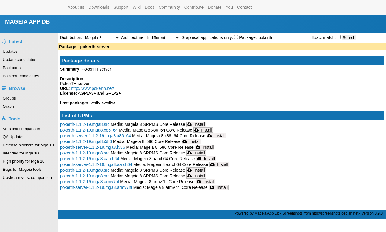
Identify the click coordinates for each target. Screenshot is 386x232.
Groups (9, 98)
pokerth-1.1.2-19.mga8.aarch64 (89, 158)
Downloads (98, 7)
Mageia (41, 7)
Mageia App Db (267, 213)
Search (349, 37)
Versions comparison (21, 128)
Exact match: (324, 37)
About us (76, 7)
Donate (214, 7)
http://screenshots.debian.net (335, 213)
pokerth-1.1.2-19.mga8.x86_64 (89, 130)
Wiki (137, 7)
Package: (248, 37)
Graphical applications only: (207, 37)
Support (121, 7)
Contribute (194, 7)
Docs (149, 7)
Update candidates (19, 59)
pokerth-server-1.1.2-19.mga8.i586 (92, 147)
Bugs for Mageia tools (22, 169)
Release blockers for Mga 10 (28, 145)
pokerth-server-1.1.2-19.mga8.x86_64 (95, 135)
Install (196, 124)
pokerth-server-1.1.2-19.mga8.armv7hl (96, 187)
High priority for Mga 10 (24, 161)
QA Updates (13, 137)
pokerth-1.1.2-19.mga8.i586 (86, 141)
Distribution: (72, 37)
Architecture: (133, 37)
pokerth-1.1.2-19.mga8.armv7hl (89, 181)
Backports (12, 67)
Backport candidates (21, 76)
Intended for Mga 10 (21, 153)
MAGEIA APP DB (27, 21)
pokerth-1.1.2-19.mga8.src (84, 124)
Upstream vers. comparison (27, 177)
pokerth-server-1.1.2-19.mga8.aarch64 (96, 164)
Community (169, 7)
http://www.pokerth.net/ (92, 88)
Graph (8, 106)
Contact (244, 7)
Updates (10, 51)
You (229, 7)
